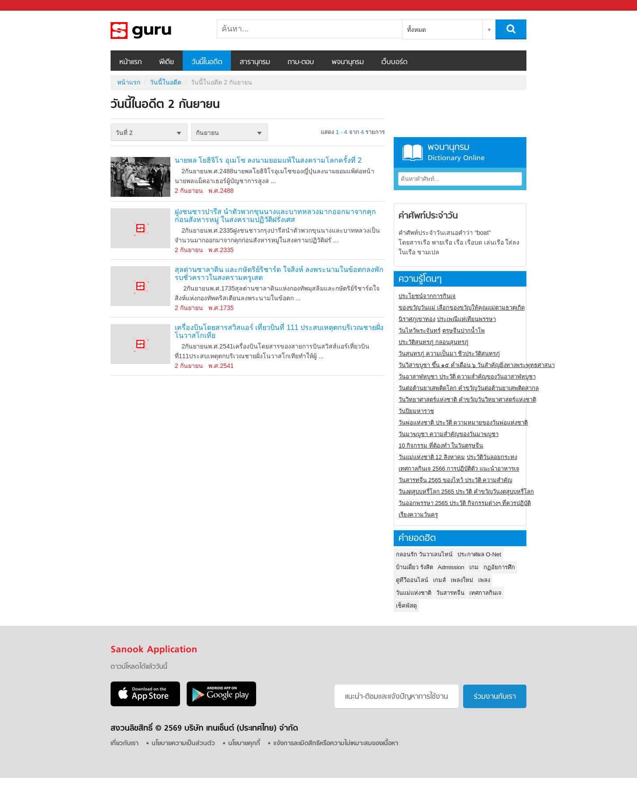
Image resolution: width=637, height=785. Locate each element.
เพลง (484, 580)
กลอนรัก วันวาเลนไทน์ (424, 554)
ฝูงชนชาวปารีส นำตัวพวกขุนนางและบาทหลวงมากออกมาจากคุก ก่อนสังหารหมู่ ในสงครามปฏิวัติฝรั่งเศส (275, 215)
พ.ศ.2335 (221, 249)
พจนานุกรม (348, 62)
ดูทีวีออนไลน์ (412, 580)
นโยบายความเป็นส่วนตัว (183, 744)
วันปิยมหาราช (416, 411)
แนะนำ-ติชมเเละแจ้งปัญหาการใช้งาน (396, 697)
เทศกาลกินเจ (485, 593)
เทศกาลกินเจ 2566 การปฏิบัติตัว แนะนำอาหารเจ (459, 468)
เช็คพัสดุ (406, 605)
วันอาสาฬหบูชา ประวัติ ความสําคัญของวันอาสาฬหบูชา (467, 376)
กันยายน (207, 132)
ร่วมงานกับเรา (495, 697)
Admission (451, 567)
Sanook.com (26, 5)
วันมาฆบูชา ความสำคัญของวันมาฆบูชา (449, 434)
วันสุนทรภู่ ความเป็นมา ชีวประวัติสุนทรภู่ (449, 353)
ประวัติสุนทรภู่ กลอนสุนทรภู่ (433, 342)
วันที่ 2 (124, 132)
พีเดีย (166, 62)
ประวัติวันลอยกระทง (492, 457)
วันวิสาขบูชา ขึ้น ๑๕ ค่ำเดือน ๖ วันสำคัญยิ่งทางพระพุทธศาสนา (477, 365)
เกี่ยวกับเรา (124, 744)
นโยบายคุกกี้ (244, 744)
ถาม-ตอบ (301, 62)
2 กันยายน (189, 190)
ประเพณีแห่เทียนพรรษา (466, 319)
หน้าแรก (130, 62)
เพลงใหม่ (462, 580)
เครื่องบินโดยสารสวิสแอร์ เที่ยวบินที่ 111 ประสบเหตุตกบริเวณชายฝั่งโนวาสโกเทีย (279, 331)
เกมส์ (439, 580)
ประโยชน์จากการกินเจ (427, 296)
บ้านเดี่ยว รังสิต (414, 567)
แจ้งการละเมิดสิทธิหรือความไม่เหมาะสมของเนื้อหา (335, 744)
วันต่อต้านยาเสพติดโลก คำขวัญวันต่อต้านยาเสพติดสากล (469, 388)
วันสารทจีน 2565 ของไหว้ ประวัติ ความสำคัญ (455, 480)
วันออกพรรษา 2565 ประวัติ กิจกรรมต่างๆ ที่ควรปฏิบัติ (465, 503)
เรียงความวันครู (418, 514)
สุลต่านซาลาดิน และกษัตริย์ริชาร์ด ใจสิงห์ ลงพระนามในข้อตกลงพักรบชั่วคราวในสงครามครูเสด (279, 273)
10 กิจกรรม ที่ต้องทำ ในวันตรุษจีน (441, 445)
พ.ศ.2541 (221, 365)
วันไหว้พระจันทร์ (420, 330)
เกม (474, 567)
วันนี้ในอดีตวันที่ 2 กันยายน (157, 30)
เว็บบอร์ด (394, 62)
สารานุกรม (255, 62)
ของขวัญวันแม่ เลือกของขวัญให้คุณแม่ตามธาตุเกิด (462, 307)
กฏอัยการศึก (499, 567)
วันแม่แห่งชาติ (413, 593)
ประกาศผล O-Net (479, 554)
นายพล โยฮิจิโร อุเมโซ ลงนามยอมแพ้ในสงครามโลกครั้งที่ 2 (268, 160)
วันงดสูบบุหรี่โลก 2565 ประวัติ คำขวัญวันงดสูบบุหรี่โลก (466, 491)
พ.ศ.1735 (221, 307)
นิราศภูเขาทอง (417, 319)
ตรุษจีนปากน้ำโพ (463, 330)
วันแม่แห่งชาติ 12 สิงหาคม (432, 457)
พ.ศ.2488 (221, 190)
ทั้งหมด (416, 29)
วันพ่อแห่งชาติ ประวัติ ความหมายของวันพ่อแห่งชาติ (463, 422)
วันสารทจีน (450, 593)
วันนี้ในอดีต (207, 62)
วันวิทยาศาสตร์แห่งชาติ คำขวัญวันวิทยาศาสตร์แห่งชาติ (467, 399)
